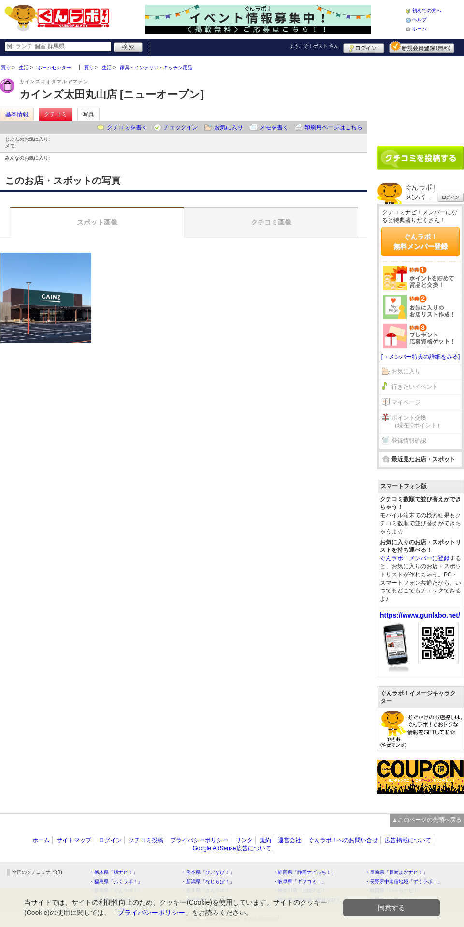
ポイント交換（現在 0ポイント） (417, 421)
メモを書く (274, 127)
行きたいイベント (415, 386)
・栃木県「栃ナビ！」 (113, 872)
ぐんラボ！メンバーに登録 (415, 558)
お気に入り (228, 127)
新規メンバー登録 (421, 47)
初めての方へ (426, 10)
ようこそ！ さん (314, 46)
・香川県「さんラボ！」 (207, 890)
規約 (265, 840)
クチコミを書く (127, 127)
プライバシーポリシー (199, 840)
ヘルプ (419, 19)
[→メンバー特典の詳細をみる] (420, 356)
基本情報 (17, 114)
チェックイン (180, 127)
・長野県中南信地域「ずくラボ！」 (403, 881)
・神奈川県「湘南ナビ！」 (302, 890)
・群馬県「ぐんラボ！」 (116, 890)
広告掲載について (408, 840)
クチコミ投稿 (146, 840)
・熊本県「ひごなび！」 (207, 872)
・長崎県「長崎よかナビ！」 (396, 872)
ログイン (363, 47)
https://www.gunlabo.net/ (420, 615)
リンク (244, 840)
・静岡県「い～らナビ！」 (394, 890)
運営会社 (289, 840)
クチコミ (55, 114)
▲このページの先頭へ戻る (427, 819)
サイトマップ (74, 840)
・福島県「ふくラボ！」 (116, 881)
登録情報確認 (409, 440)
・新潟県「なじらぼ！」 (207, 881)
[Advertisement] (420, 97)
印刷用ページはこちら (333, 127)
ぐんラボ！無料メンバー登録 (420, 241)
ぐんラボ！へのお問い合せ (343, 840)
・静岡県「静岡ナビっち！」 (304, 872)
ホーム (419, 28)
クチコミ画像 (271, 222)
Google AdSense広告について (231, 848)
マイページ (406, 402)
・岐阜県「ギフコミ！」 (299, 881)
